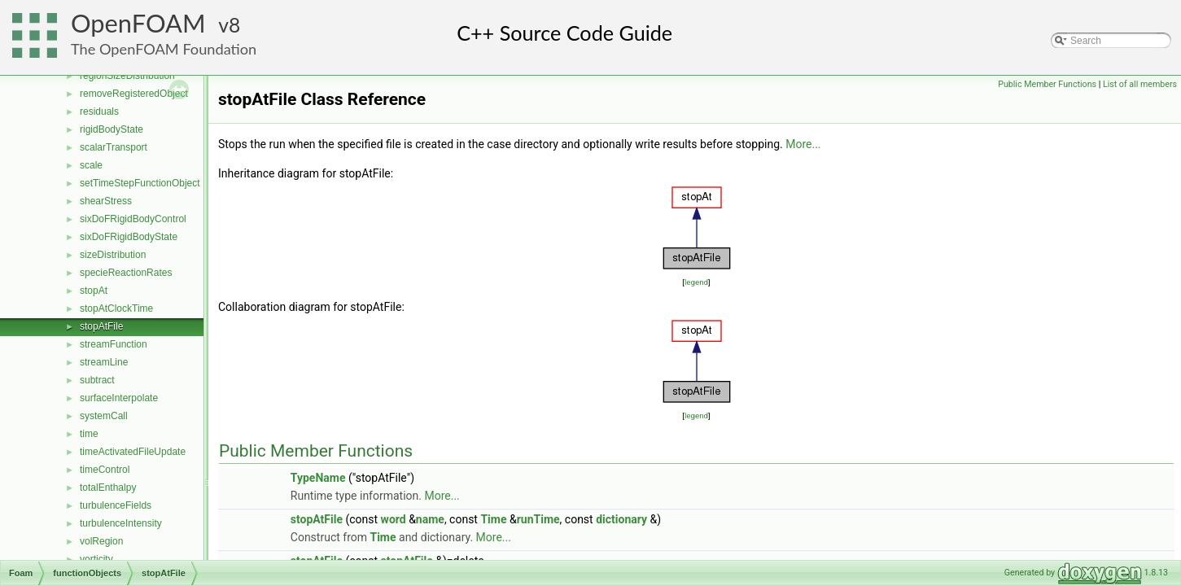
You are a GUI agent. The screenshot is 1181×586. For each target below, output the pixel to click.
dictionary (621, 519)
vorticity (96, 559)
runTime (538, 519)
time (89, 434)
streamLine (104, 362)
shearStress (106, 201)
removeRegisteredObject (134, 93)
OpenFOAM (138, 23)
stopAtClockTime (116, 308)
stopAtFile (101, 326)
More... (802, 144)
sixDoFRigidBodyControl (133, 219)
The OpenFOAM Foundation (163, 49)
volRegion (101, 541)
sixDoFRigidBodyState (128, 237)
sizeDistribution (113, 254)
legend (696, 282)
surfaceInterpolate (119, 398)
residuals (99, 111)
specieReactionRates (126, 272)
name (430, 519)
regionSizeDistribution (127, 75)
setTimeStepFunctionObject (140, 183)
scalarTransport (113, 147)
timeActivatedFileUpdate (133, 451)
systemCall (104, 416)
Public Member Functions (1047, 84)
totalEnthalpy (108, 487)
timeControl (104, 469)
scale (91, 165)
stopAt (93, 290)
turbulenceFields (115, 505)
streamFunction (113, 344)
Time (493, 519)
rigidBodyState (111, 129)
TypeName (318, 477)
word (393, 519)
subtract (97, 380)
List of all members (1140, 84)
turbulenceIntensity (121, 523)
